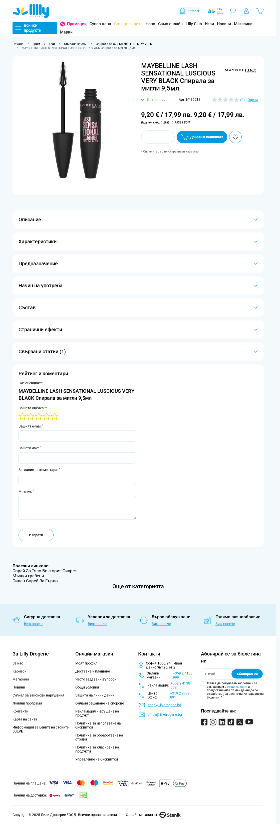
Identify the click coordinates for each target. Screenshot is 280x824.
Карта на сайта (25, 719)
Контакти (20, 711)
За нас (18, 663)
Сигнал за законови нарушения (38, 695)
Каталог (189, 11)
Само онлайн (170, 24)
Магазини (243, 24)
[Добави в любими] (235, 137)
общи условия (237, 686)
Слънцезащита (128, 24)
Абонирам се (247, 674)
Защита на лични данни (94, 695)
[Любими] (233, 11)
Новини (224, 24)
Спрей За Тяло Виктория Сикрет (45, 570)
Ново (150, 24)
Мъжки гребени (28, 575)
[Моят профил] (246, 11)
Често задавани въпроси (95, 679)
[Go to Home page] (31, 11)
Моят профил (86, 663)
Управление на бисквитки (96, 759)
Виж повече (33, 624)
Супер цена (100, 24)
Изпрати (36, 535)
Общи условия (87, 687)
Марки (66, 32)
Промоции (77, 24)
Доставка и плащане (92, 671)
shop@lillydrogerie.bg (164, 705)
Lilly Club (194, 24)
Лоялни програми (27, 703)
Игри (209, 24)
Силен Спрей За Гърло (35, 580)
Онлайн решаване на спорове (99, 703)
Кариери (20, 671)
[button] (240, 71)
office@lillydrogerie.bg (165, 714)
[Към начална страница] (18, 44)
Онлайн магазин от (153, 815)
